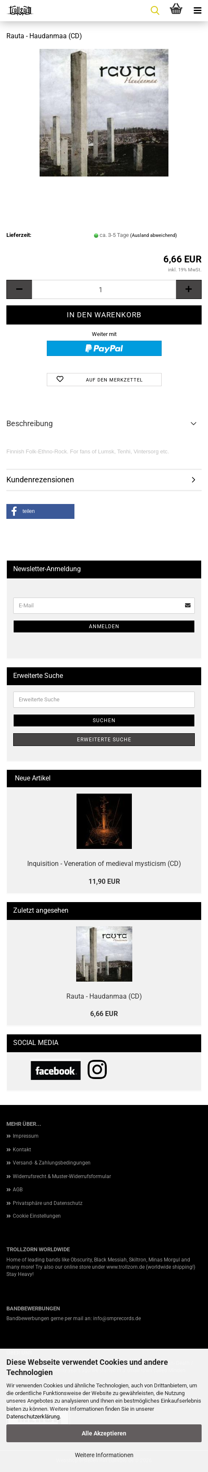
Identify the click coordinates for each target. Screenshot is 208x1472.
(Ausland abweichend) (153, 235)
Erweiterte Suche (104, 740)
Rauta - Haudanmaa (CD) (104, 996)
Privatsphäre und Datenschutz (48, 1203)
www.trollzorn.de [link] (125, 1267)
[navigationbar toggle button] (197, 10)
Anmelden (104, 626)
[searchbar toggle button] (154, 10)
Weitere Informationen (104, 1455)
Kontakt (22, 1150)
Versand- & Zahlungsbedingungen (52, 1163)
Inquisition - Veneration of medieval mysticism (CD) (104, 864)
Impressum (26, 1136)
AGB (18, 1190)
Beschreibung (29, 423)
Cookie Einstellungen (37, 1216)
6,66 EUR (104, 1014)
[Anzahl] (104, 289)
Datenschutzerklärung (33, 1416)
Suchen (104, 720)
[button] (19, 289)
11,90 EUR (104, 881)
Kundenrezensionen (40, 479)
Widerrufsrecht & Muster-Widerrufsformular (62, 1176)
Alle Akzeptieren (104, 1433)
